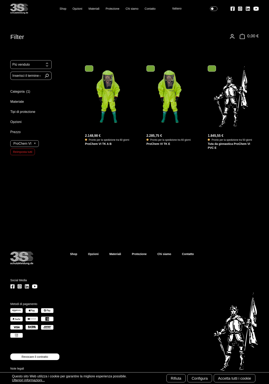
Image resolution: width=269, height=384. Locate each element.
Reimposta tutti (22, 152)
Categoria (23, 91)
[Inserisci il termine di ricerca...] (26, 76)
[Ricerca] (47, 76)
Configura (200, 378)
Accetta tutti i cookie (234, 378)
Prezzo (18, 132)
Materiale (20, 101)
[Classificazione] (31, 64)
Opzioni (19, 121)
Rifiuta (176, 378)
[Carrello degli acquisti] (248, 36)
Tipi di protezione (26, 111)
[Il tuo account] (232, 36)
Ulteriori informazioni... (28, 380)
